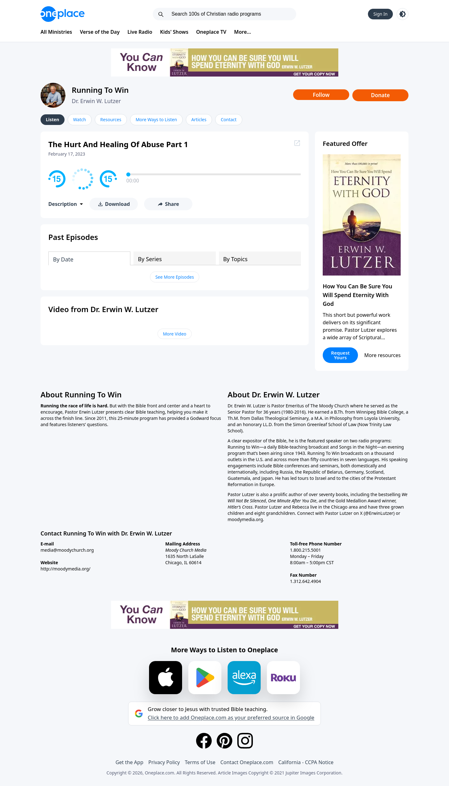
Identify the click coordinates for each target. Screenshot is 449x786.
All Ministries (56, 31)
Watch (79, 119)
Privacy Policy (164, 762)
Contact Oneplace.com (246, 762)
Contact (229, 119)
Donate (380, 95)
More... (242, 31)
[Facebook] (204, 741)
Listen (52, 119)
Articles (198, 119)
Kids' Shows (174, 31)
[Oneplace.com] (62, 14)
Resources (110, 119)
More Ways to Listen (156, 119)
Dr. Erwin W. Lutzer (96, 101)
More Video (174, 334)
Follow (321, 94)
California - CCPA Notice (305, 762)
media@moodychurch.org (67, 550)
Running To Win (100, 90)
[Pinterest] (224, 741)
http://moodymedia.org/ (65, 569)
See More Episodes (174, 277)
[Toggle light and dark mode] (402, 14)
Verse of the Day (100, 31)
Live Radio (140, 31)
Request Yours (340, 355)
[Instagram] (245, 741)
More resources (382, 355)
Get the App (129, 762)
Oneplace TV (211, 31)
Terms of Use (200, 762)
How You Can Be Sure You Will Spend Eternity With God (357, 294)
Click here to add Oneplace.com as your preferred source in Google (231, 717)
